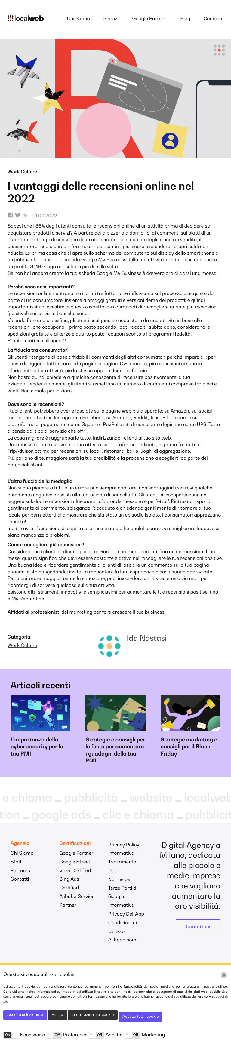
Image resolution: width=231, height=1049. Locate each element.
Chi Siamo (78, 19)
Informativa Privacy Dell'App (126, 910)
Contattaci (198, 927)
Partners (20, 871)
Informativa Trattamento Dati (122, 862)
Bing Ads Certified (69, 884)
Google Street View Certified (75, 866)
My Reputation (28, 599)
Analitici (115, 1035)
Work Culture (22, 172)
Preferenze (75, 1035)
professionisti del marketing (61, 612)
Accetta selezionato (25, 1015)
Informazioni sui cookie (93, 1015)
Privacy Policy (123, 845)
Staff (16, 862)
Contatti (213, 19)
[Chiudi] (224, 975)
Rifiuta (57, 1015)
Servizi (111, 19)
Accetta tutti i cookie (140, 1017)
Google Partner (149, 19)
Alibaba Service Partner (76, 901)
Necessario (32, 1035)
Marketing (153, 1035)
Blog (185, 19)
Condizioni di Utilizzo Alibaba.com (122, 932)
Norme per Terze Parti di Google (122, 888)
